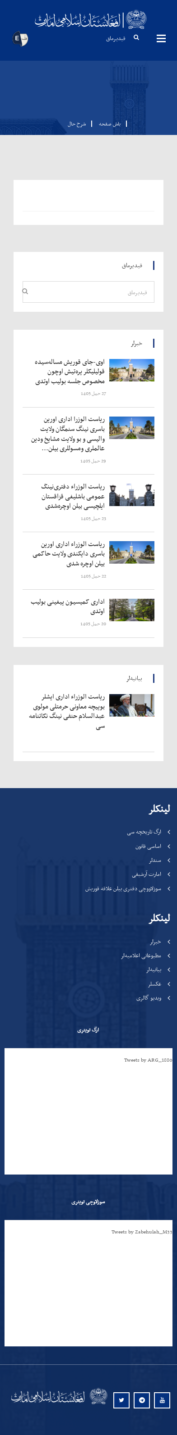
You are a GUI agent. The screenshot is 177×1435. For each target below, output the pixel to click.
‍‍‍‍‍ (69, 371)
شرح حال (77, 123)
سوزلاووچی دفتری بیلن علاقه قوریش (123, 888)
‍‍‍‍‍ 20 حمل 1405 (93, 623)
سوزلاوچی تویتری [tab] (88, 1201)
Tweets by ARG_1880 (148, 1059)
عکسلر (154, 983)
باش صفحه (107, 123)
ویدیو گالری (148, 997)
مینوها (161, 38)
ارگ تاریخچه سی (144, 831)
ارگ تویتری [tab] (88, 1029)
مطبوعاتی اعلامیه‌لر (141, 955)
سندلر (155, 860)
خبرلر (155, 941)
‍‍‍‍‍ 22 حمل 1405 (94, 576)
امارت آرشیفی (146, 874)
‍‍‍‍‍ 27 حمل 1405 (94, 393)
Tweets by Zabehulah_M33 (142, 1231)
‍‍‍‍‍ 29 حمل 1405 (93, 461)
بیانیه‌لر (153, 969)
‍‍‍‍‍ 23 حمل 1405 (94, 518)
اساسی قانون (148, 846)
